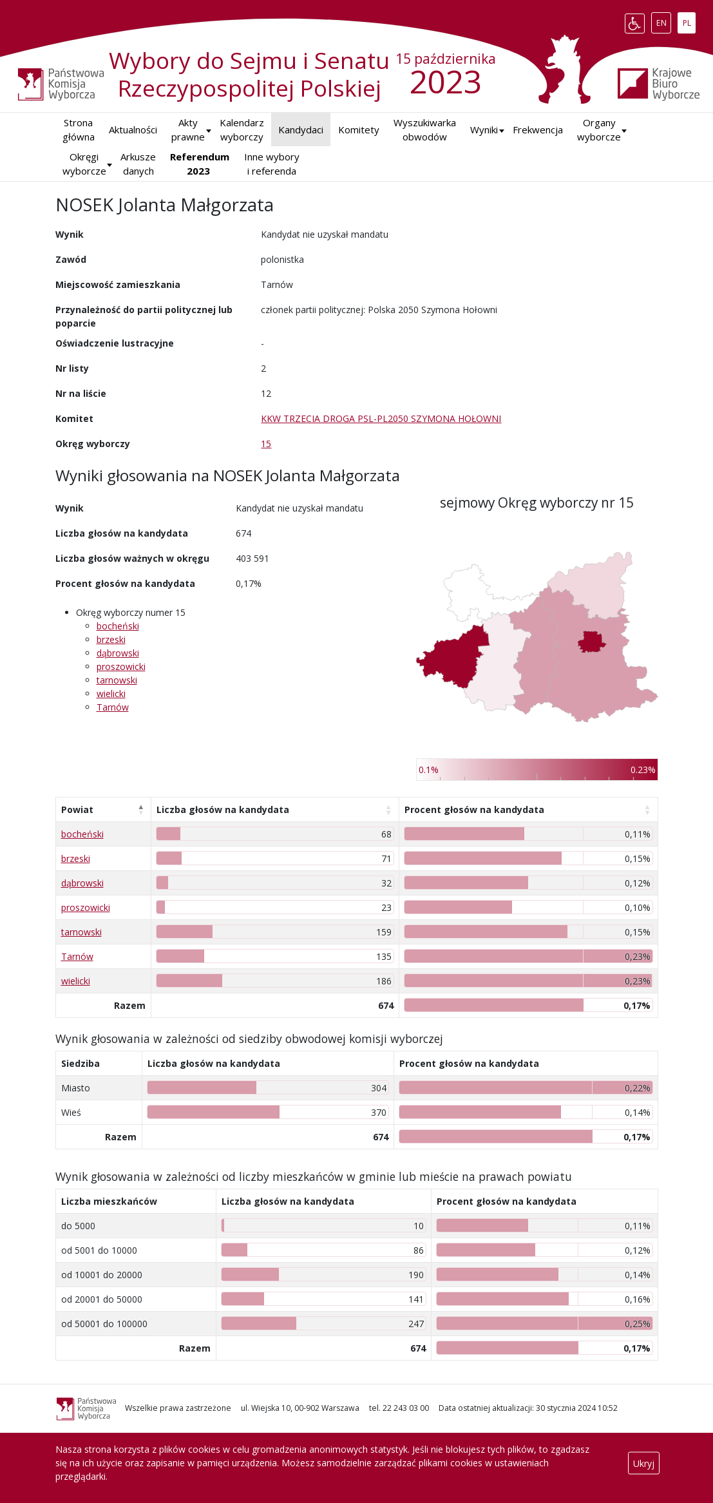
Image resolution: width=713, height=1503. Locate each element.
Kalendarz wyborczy (242, 130)
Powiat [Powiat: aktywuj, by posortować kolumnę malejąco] (77, 809)
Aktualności (133, 129)
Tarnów (113, 707)
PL (689, 20)
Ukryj (643, 1463)
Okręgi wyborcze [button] (84, 164)
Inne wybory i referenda (271, 164)
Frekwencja (538, 129)
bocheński (118, 626)
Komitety (358, 129)
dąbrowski (118, 653)
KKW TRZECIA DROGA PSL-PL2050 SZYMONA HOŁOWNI (381, 418)
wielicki (111, 693)
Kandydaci (300, 129)
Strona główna (78, 130)
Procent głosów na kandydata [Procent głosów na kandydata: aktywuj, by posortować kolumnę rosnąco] (474, 809)
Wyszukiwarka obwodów (425, 130)
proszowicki (121, 666)
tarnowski (117, 680)
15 (266, 443)
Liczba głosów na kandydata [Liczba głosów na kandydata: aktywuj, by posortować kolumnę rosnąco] (223, 809)
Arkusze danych (138, 164)
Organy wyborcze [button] (599, 130)
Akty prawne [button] (188, 130)
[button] (484, 130)
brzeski (111, 639)
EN (664, 20)
